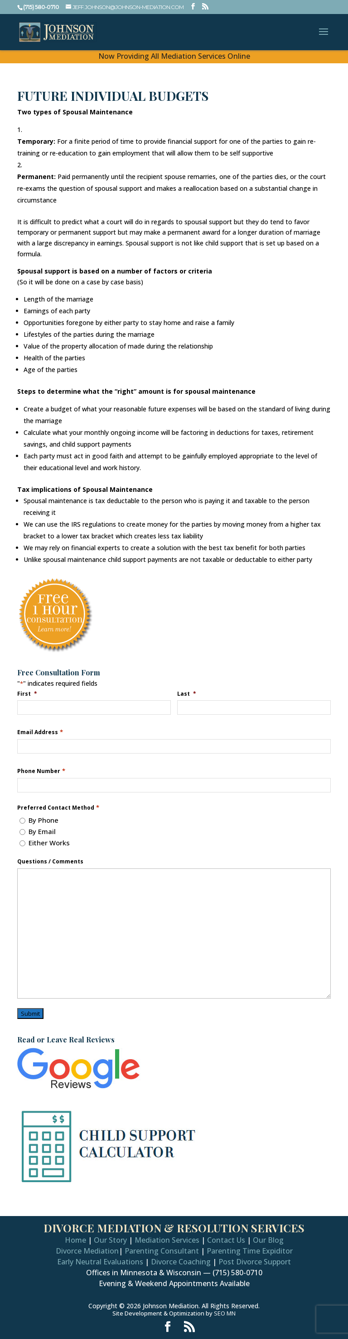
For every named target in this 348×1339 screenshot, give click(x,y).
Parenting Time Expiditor (250, 1251)
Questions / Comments (50, 861)
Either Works (49, 842)
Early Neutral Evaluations (100, 1262)
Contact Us (226, 1240)
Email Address (40, 732)
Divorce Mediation (87, 1251)
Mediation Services (167, 1240)
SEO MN (225, 1313)
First (28, 693)
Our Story (110, 1240)
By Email (42, 831)
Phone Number (41, 771)
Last (187, 693)
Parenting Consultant (162, 1251)
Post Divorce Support (254, 1262)
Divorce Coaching (181, 1262)
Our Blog (268, 1240)
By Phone (43, 820)
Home (75, 1240)
